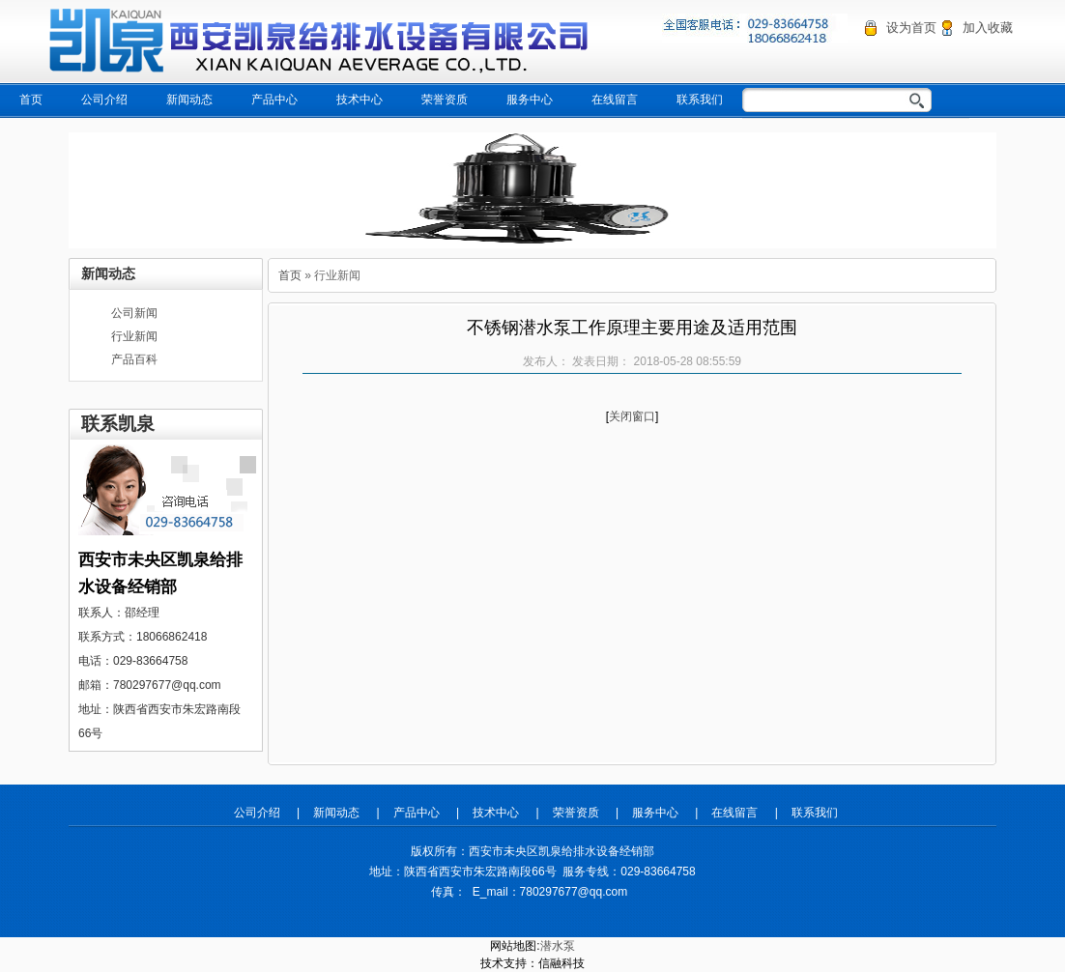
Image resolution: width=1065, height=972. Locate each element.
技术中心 (359, 99)
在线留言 (614, 99)
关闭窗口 (632, 416)
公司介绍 (104, 99)
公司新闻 (134, 313)
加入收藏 (988, 27)
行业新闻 (134, 336)
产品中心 (274, 99)
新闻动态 (189, 99)
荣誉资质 (444, 99)
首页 (31, 99)
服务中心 (529, 99)
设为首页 (911, 27)
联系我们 (699, 99)
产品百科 (134, 359)
